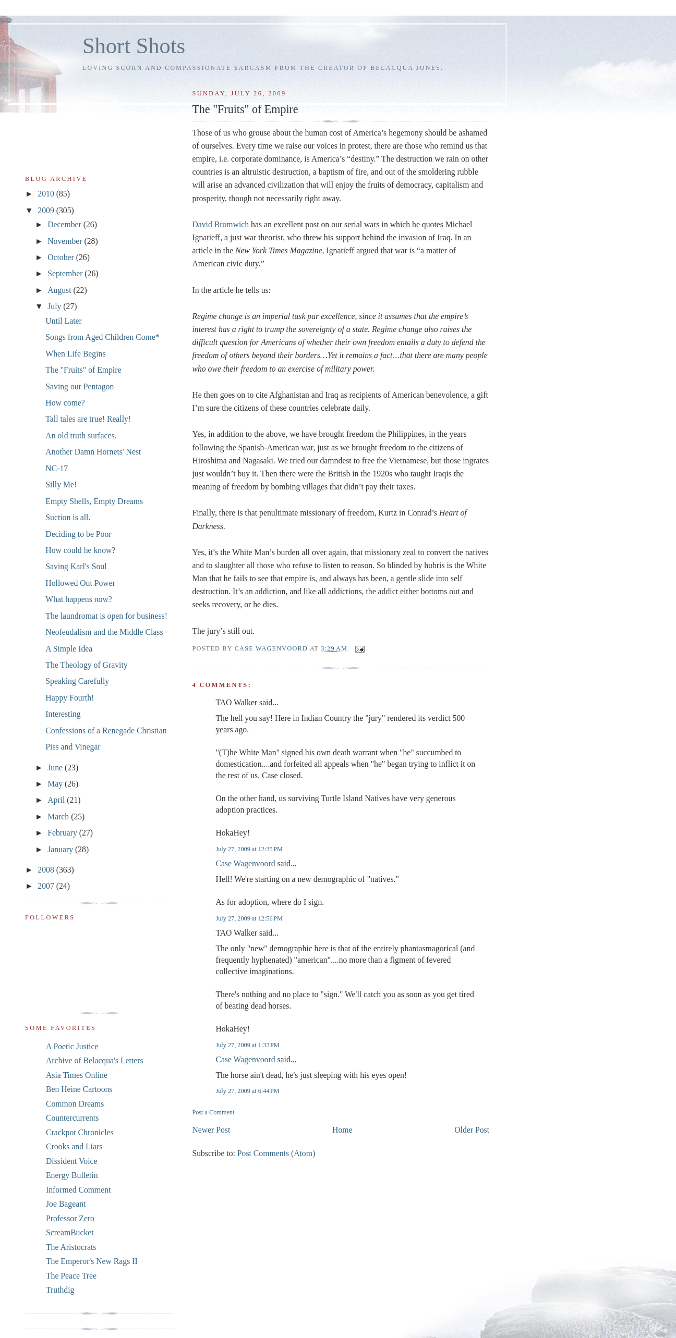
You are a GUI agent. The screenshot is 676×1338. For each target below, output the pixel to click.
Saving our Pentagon (79, 386)
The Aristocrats (71, 1247)
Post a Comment (213, 1112)
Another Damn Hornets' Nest (93, 451)
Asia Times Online (76, 1075)
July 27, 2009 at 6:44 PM (247, 1091)
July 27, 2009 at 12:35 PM (248, 849)
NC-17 (56, 468)
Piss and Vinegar (72, 746)
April (57, 799)
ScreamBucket (70, 1232)
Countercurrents (72, 1117)
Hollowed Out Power (80, 583)
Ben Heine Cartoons (79, 1089)
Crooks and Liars (74, 1146)
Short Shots (133, 45)
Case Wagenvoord (245, 863)
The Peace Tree (71, 1275)
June (56, 767)
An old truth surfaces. (80, 435)
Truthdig (60, 1289)
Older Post (471, 1129)
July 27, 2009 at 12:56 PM (248, 918)
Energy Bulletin (72, 1175)
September (65, 273)
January (61, 849)
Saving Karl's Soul (75, 566)
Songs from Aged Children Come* (102, 337)
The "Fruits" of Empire (83, 369)
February (63, 832)
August (60, 290)
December (65, 224)
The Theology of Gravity (86, 664)
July (55, 306)
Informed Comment (78, 1189)
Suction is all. (67, 517)
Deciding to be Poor (78, 534)
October (61, 257)
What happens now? (78, 599)
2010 (47, 193)
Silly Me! (61, 484)
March (59, 816)
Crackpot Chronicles (80, 1132)
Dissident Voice (72, 1161)
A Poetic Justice (72, 1046)
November (65, 241)
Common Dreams (75, 1103)
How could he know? (80, 550)
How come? (65, 402)
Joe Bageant (66, 1203)
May (56, 783)
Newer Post (211, 1129)
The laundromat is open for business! (106, 615)
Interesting (62, 713)
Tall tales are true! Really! (88, 418)
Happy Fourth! (69, 697)
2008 (47, 869)
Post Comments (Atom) (276, 1153)
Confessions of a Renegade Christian (105, 730)
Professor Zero (70, 1218)
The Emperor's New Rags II (92, 1261)
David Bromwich (220, 224)
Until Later (63, 320)
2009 (47, 210)
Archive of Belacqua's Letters (94, 1060)
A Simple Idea (68, 648)
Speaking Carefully (77, 681)
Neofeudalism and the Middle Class (104, 632)
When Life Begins (75, 353)
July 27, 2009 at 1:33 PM (247, 1045)
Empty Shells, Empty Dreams (94, 501)
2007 (47, 885)
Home (342, 1129)
